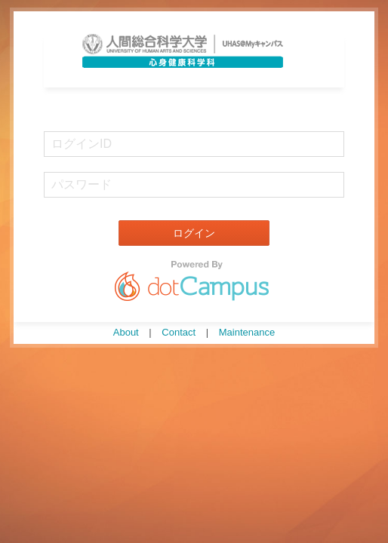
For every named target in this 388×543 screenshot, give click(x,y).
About (126, 332)
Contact (179, 332)
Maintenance (247, 332)
